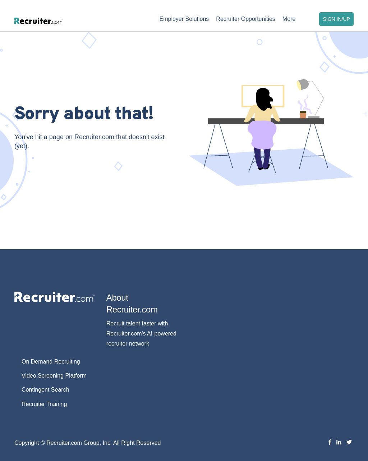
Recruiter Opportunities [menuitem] (245, 19)
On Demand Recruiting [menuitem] (51, 362)
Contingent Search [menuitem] (45, 390)
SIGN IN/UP (336, 19)
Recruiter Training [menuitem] (44, 404)
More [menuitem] (288, 19)
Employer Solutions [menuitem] (184, 19)
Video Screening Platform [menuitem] (54, 376)
